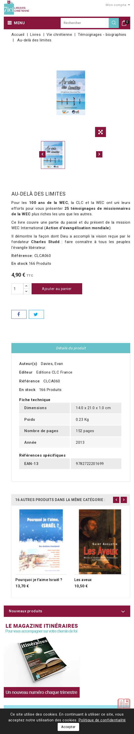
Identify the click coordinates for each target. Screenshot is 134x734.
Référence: (22, 255)
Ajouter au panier (57, 289)
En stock (19, 263)
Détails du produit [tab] (71, 348)
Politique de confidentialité (102, 720)
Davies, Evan (52, 363)
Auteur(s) (28, 363)
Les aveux (83, 580)
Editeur (26, 372)
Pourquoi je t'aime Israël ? (38, 580)
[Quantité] (17, 288)
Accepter (68, 727)
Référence (29, 381)
